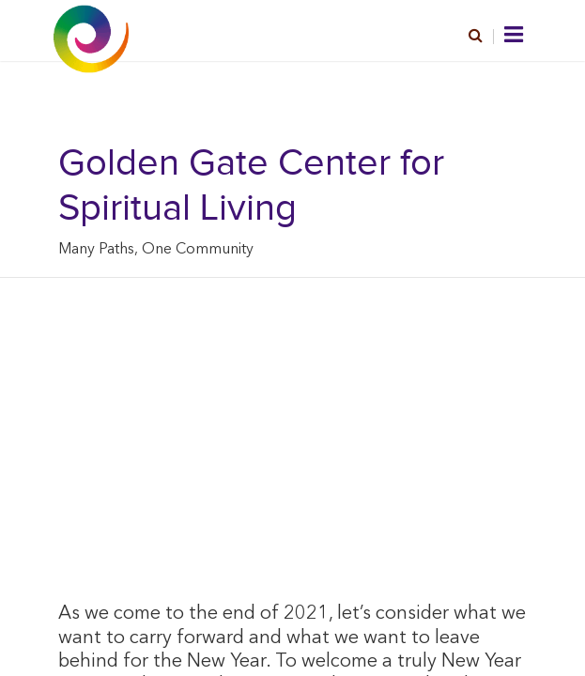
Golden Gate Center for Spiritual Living (251, 186)
